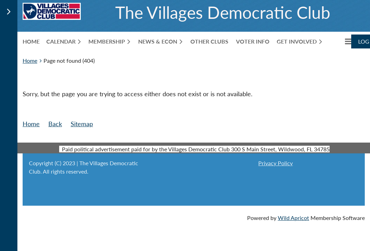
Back (55, 124)
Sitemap (82, 124)
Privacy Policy (275, 163)
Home (30, 60)
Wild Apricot (293, 217)
